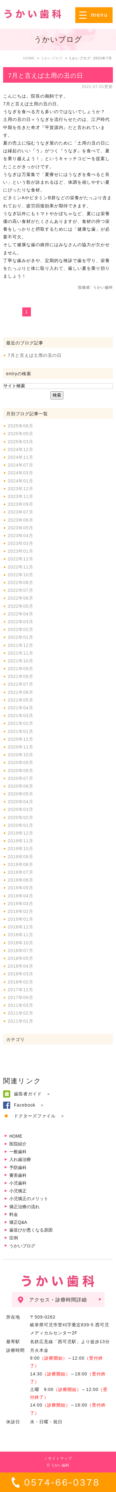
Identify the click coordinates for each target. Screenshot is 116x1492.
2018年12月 (20, 926)
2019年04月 (20, 895)
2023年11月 (20, 496)
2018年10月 (20, 942)
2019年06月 (20, 879)
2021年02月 (20, 723)
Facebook (24, 1105)
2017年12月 (20, 989)
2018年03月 (20, 973)
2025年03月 (20, 441)
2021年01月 (20, 731)
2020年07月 (20, 778)
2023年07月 (20, 511)
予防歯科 (18, 1167)
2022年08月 (20, 582)
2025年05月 (20, 433)
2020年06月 (20, 786)
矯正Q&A (18, 1222)
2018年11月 (20, 934)
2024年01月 (20, 480)
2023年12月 (20, 488)
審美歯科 (18, 1175)
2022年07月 (20, 590)
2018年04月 (20, 966)
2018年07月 (20, 950)
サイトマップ (60, 1458)
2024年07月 (20, 465)
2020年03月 (20, 809)
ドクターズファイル (35, 1115)
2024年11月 (20, 457)
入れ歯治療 (20, 1159)
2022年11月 (20, 566)
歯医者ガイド (28, 1093)
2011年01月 (20, 1021)
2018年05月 (20, 958)
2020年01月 (20, 825)
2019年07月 (20, 872)
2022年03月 (20, 621)
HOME (15, 1136)
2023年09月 (20, 504)
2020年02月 (20, 817)
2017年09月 (20, 997)
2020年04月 (20, 801)
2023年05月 (20, 527)
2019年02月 (20, 911)
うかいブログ (22, 1245)
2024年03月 (20, 472)
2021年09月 (20, 668)
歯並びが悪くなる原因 (31, 1229)
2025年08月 (20, 425)
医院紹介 (18, 1143)
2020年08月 (20, 770)
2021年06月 (20, 692)
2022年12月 (20, 558)
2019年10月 (20, 848)
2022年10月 (20, 574)
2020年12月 (20, 739)
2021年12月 (20, 645)
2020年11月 (20, 746)
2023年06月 (20, 520)
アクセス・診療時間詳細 (58, 1299)
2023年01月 (20, 551)
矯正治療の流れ (24, 1206)
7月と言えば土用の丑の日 (45, 75)
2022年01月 (20, 637)
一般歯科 (18, 1151)
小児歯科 (18, 1183)
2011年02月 (20, 1013)
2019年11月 (20, 840)
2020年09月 (20, 762)
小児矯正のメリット (28, 1198)
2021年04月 (20, 707)
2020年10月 (20, 754)
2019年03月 (20, 903)
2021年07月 (20, 684)
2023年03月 (20, 543)
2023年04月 (20, 535)
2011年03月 (20, 1005)
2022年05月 (20, 606)
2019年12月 (20, 833)
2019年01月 (20, 919)
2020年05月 (20, 793)
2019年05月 (20, 887)
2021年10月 (20, 660)
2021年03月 (20, 715)
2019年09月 (20, 856)
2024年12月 (20, 449)
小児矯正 (18, 1190)
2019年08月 (20, 864)
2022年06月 (20, 598)
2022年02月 (20, 629)
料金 (13, 1214)
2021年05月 (20, 700)
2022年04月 (20, 613)
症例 (13, 1237)
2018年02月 (20, 981)
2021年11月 (20, 653)
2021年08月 (20, 676)
